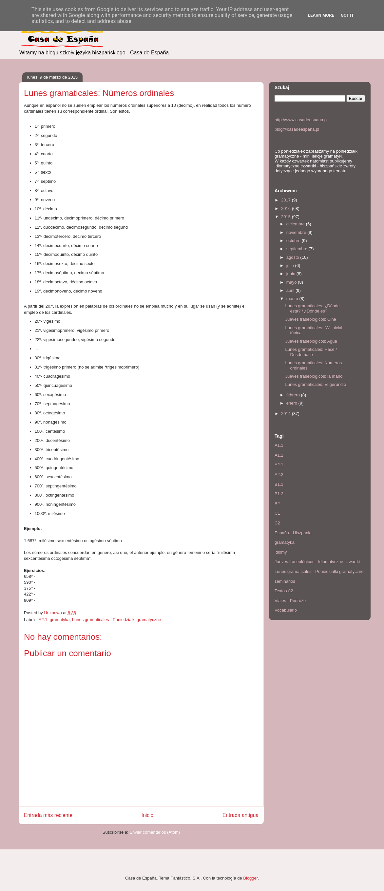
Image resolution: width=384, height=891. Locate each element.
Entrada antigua (240, 815)
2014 (286, 413)
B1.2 (279, 493)
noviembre (296, 232)
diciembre (296, 223)
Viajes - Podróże (290, 600)
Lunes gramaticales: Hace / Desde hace (311, 352)
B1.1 (279, 484)
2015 (286, 216)
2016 (286, 208)
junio (291, 273)
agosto (293, 257)
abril (291, 290)
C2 (277, 523)
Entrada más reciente (48, 815)
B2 (277, 503)
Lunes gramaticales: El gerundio (315, 384)
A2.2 (279, 474)
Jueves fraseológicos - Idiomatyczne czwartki (317, 561)
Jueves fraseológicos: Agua (311, 341)
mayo (292, 282)
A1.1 (279, 445)
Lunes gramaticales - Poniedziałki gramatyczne (116, 619)
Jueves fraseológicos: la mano (313, 376)
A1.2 (279, 455)
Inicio (147, 815)
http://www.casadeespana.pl (301, 119)
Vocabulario (286, 610)
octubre (294, 240)
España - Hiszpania (293, 532)
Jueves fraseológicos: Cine (310, 319)
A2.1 (43, 619)
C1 (277, 513)
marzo (292, 298)
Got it (347, 15)
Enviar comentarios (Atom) (154, 832)
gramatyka (60, 619)
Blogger (250, 878)
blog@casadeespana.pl (297, 129)
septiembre (297, 248)
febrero (293, 394)
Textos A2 (284, 590)
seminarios (285, 581)
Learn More (321, 15)
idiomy (281, 552)
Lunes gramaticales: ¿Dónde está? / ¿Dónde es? (312, 308)
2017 (286, 200)
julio (290, 265)
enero (292, 403)
